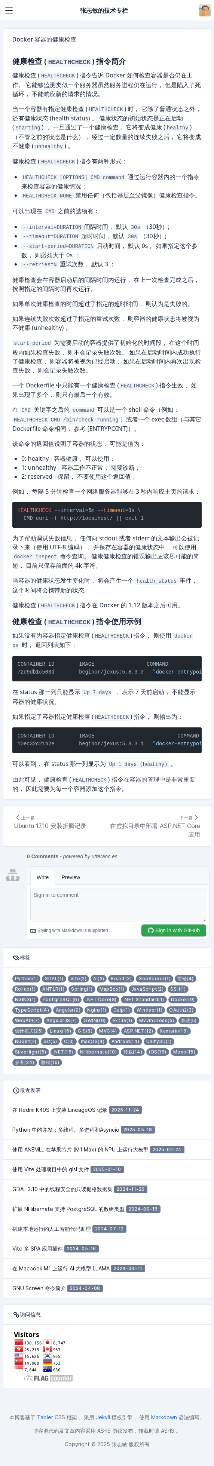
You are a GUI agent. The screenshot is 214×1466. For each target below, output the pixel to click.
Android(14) (125, 1041)
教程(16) (50, 1062)
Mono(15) (184, 1052)
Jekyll (103, 1417)
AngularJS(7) (61, 1020)
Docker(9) (183, 999)
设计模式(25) (29, 1031)
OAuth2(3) (181, 1010)
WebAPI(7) (27, 1020)
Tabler (45, 1417)
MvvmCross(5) (156, 1020)
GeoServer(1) (154, 978)
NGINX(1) (25, 999)
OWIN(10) (94, 1020)
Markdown (164, 1417)
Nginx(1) (97, 1010)
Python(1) (26, 978)
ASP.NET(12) (138, 1031)
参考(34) (24, 1062)
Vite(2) (78, 978)
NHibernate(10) (98, 1052)
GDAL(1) (54, 978)
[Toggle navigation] (9, 10)
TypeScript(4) (32, 1010)
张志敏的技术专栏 (104, 10)
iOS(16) (157, 1052)
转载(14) (132, 1052)
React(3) (121, 978)
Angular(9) (68, 1010)
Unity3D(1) (159, 1041)
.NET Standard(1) (143, 999)
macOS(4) (93, 1041)
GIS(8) (85, 1031)
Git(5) (50, 1041)
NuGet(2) (26, 1041)
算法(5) (189, 1020)
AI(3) (98, 978)
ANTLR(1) (53, 989)
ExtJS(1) (122, 1020)
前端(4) (185, 978)
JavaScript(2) (147, 989)
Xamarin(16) (174, 1031)
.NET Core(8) (101, 999)
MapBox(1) (112, 989)
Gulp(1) (121, 1010)
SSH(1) (178, 989)
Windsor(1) (149, 1010)
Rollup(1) (25, 989)
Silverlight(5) (30, 1052)
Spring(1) (81, 989)
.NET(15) (63, 1052)
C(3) (69, 1041)
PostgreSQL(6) (61, 999)
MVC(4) (108, 1031)
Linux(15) (60, 1031)
